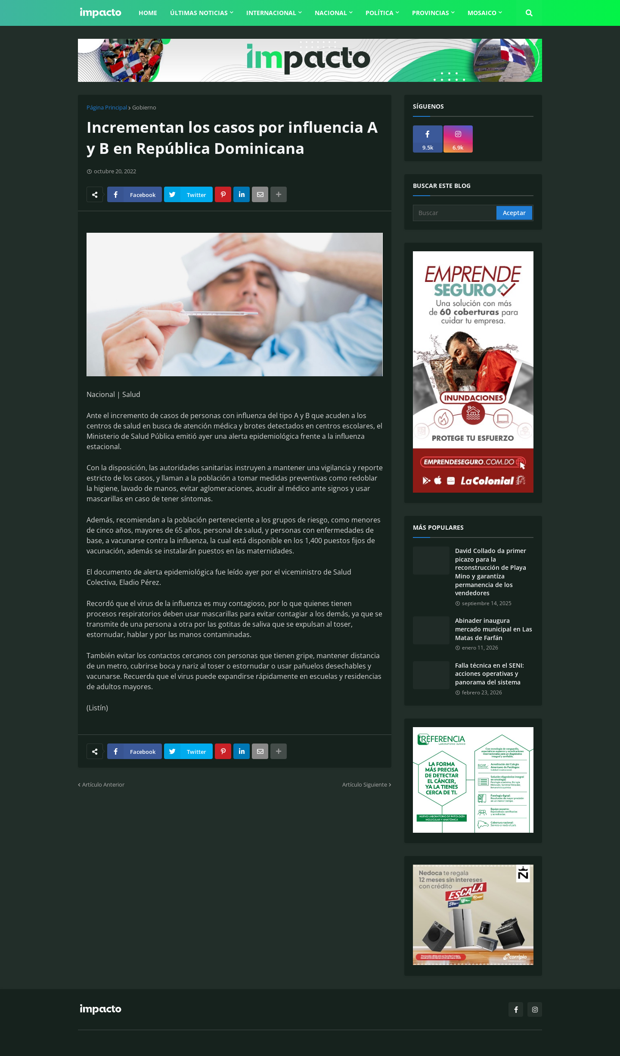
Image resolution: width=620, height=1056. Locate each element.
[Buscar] (455, 213)
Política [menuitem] (380, 13)
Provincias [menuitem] (430, 13)
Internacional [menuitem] (271, 13)
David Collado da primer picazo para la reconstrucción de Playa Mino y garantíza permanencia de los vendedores (490, 572)
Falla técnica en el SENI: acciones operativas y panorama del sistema (489, 673)
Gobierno (144, 107)
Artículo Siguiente (364, 784)
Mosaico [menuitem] (482, 13)
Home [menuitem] (148, 13)
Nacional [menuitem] (331, 13)
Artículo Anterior (103, 784)
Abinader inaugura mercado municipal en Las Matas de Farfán (493, 628)
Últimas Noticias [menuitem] (199, 13)
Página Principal (107, 107)
